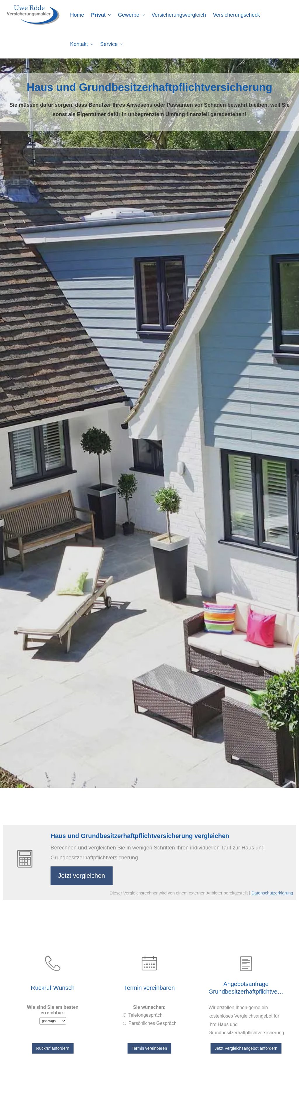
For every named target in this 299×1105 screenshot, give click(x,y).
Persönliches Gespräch (152, 1020)
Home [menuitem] (77, 15)
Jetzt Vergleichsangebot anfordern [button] (246, 1041)
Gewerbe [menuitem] (128, 15)
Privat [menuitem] (98, 15)
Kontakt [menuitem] (79, 44)
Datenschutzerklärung (258, 889)
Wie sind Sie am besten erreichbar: (52, 1009)
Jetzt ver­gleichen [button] (89, 874)
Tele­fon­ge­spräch (146, 1013)
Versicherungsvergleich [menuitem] (179, 15)
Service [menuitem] (109, 44)
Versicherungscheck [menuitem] (236, 15)
